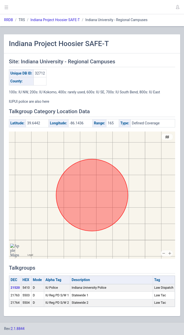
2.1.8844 (18, 329)
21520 (15, 287)
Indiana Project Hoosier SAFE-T (55, 20)
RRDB (8, 20)
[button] (177, 7)
